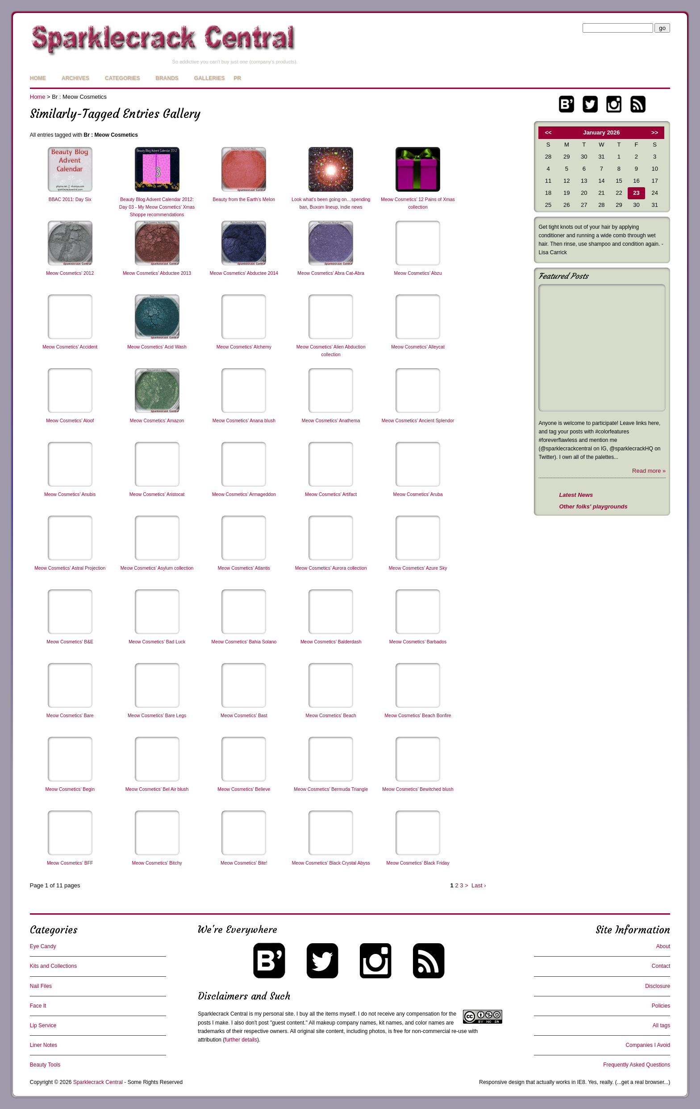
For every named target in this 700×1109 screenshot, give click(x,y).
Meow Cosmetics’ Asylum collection (157, 568)
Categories (122, 78)
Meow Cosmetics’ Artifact (331, 494)
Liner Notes (43, 1045)
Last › (478, 885)
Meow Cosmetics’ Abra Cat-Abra (330, 273)
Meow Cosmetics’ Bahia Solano (243, 641)
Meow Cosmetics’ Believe (243, 789)
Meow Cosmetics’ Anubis (70, 494)
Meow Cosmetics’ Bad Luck (157, 641)
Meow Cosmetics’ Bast (244, 715)
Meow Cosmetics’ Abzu (418, 273)
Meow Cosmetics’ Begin (70, 789)
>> (654, 132)
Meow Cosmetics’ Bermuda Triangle (331, 789)
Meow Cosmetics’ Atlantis (244, 568)
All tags (661, 1025)
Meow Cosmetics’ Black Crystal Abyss (331, 863)
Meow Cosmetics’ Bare (70, 715)
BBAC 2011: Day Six (70, 199)
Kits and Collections (53, 966)
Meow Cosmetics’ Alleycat (418, 346)
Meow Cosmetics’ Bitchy (157, 863)
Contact (661, 966)
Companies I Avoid (647, 1045)
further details (241, 1040)
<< (548, 132)
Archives (75, 78)
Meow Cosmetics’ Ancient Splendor (418, 420)
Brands (166, 78)
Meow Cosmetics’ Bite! (244, 863)
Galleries (209, 78)
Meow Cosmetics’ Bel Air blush (157, 789)
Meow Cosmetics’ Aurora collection (331, 568)
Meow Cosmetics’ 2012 (70, 273)
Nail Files (41, 986)
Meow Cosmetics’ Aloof (70, 420)
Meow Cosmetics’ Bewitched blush (418, 789)
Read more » (649, 470)
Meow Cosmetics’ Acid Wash (157, 346)
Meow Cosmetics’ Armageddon (244, 494)
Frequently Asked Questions (636, 1065)
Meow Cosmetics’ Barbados (417, 641)
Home (38, 78)
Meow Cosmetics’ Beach (331, 715)
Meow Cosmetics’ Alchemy (244, 346)
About (663, 946)
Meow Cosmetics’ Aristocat (157, 494)
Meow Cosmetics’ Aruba (418, 494)
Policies (661, 1006)
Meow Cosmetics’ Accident (69, 346)
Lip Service (43, 1025)
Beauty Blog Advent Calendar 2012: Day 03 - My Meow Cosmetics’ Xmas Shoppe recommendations (157, 207)
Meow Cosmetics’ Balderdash (330, 641)
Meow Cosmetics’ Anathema (331, 420)
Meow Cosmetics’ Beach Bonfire (417, 715)
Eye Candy (43, 946)
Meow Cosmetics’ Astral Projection (69, 568)
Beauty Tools (45, 1065)
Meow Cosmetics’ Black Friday (418, 863)
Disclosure (657, 986)
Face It (38, 1006)
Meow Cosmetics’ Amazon (157, 420)
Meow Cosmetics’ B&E (69, 641)
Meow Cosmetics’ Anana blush (243, 420)
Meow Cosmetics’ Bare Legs (157, 715)
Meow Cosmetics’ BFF (70, 863)
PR (237, 78)
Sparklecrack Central (222, 1014)
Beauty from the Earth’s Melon (244, 199)
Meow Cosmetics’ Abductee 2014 (244, 273)
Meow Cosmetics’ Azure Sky (418, 568)
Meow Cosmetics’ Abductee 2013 (157, 273)
